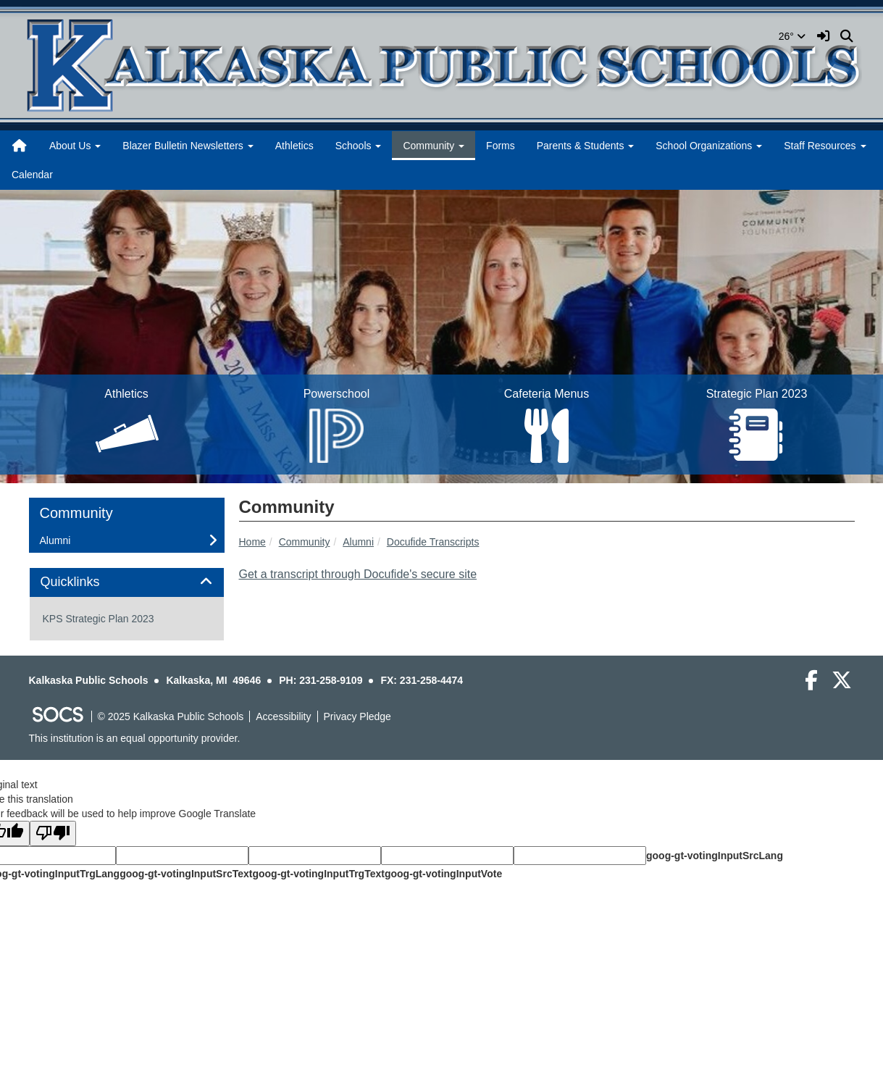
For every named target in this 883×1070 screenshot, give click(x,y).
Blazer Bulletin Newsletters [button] (187, 145)
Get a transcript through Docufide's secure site (358, 574)
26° (792, 36)
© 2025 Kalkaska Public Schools (171, 716)
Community (304, 542)
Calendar (32, 174)
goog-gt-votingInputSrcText (186, 873)
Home (252, 542)
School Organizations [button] (709, 145)
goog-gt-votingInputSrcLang (714, 855)
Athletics (294, 145)
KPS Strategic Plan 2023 (98, 618)
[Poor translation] (53, 833)
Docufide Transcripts (433, 542)
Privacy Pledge (357, 716)
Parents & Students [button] (586, 145)
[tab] (127, 582)
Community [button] (433, 145)
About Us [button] (75, 145)
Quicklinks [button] (87, 582)
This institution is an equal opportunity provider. (134, 738)
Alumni (358, 542)
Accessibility (283, 716)
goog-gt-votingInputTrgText (318, 873)
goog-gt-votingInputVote (443, 873)
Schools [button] (358, 145)
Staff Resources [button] (825, 145)
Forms (500, 145)
